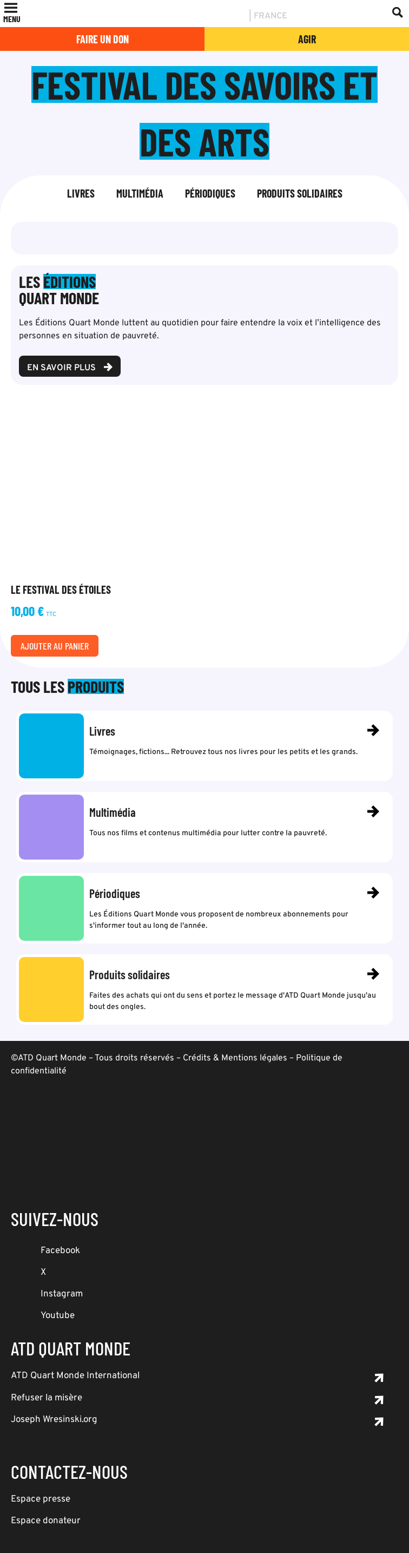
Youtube (58, 1316)
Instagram (62, 1294)
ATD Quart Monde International (75, 1376)
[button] (12, 19)
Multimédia (139, 193)
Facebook (60, 1251)
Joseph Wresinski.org (54, 1420)
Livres (81, 193)
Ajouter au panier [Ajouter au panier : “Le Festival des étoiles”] (55, 646)
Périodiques (210, 193)
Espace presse (40, 1499)
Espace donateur (46, 1521)
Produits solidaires (299, 193)
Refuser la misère (46, 1398)
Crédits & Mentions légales (235, 1058)
